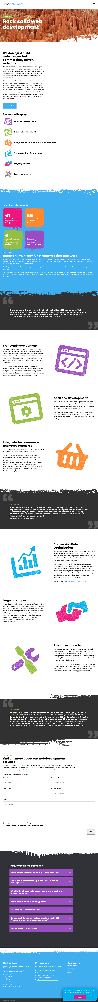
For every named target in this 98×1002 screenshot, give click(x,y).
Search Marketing (72, 966)
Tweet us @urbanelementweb (46, 971)
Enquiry (5, 799)
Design (69, 972)
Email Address (8, 789)
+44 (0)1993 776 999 (32, 768)
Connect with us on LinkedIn (45, 975)
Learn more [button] (88, 992)
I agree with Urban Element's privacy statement (23, 823)
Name (5, 778)
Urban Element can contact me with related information (25, 825)
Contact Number (56, 789)
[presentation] (16, 832)
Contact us (9, 106)
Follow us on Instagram (44, 977)
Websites (70, 970)
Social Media (71, 968)
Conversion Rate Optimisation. (79, 581)
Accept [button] (80, 997)
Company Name (57, 778)
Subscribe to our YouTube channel (47, 980)
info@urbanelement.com (12, 986)
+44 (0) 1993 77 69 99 (11, 984)
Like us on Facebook (43, 973)
